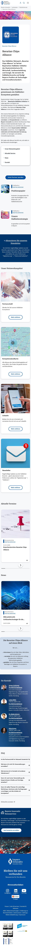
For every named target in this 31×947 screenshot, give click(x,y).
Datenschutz (17, 913)
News (6, 158)
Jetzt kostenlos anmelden (11, 830)
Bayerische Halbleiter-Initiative (17, 101)
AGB (4, 911)
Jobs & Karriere (14, 906)
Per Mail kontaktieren (15, 687)
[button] (20, 565)
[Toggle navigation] (28, 2)
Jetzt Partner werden (15, 177)
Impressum (22, 915)
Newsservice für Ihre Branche (16, 877)
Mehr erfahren (15, 317)
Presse (7, 906)
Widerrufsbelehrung (12, 915)
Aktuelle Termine (10, 153)
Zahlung (24, 913)
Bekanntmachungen (13, 911)
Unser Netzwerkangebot (12, 149)
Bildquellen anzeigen (7, 802)
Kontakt (7, 162)
